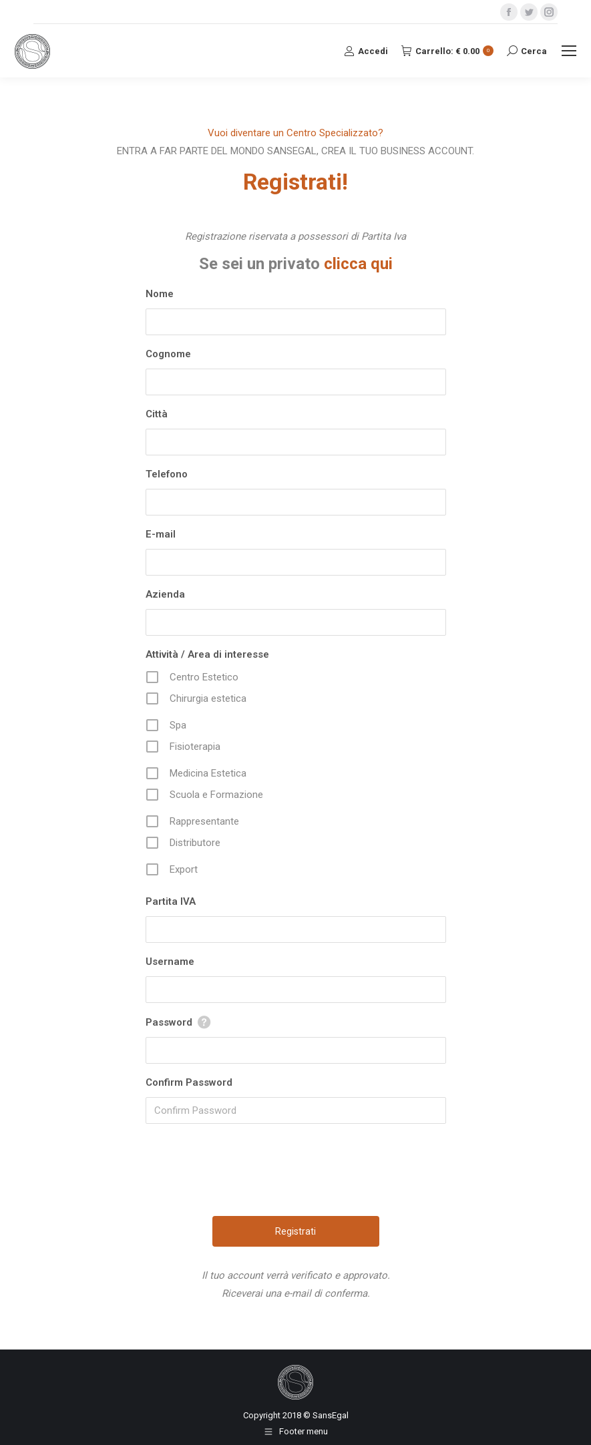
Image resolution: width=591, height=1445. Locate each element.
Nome (160, 294)
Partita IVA (171, 901)
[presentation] (297, 1180)
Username (170, 962)
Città (157, 414)
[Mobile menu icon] (569, 50)
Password (169, 1022)
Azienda (165, 594)
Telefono (167, 474)
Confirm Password (189, 1082)
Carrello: (447, 51)
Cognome (168, 354)
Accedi (366, 50)
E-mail (161, 534)
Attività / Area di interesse (207, 654)
